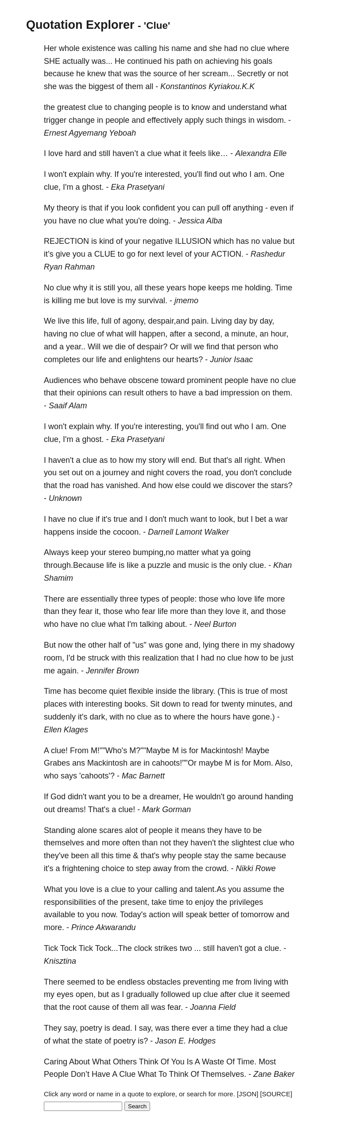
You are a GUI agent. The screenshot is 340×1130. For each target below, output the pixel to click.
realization (161, 657)
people (160, 107)
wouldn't (210, 796)
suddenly (60, 716)
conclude (276, 472)
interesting (103, 704)
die (120, 346)
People (56, 1074)
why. (104, 174)
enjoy (204, 902)
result (133, 392)
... (197, 948)
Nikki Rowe (256, 868)
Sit (154, 704)
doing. (160, 220)
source (165, 73)
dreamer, (165, 796)
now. (109, 914)
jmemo (186, 300)
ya (224, 552)
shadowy (278, 645)
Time (283, 287)
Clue (127, 1074)
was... (102, 61)
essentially (99, 598)
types (149, 598)
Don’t (80, 1074)
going (241, 552)
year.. (75, 346)
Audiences (62, 380)
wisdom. (271, 120)
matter (188, 552)
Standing (59, 830)
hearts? (189, 359)
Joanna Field (213, 1007)
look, (226, 519)
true (121, 519)
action (159, 914)
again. (68, 670)
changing (130, 107)
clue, (52, 187)
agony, (134, 321)
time (123, 855)
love (55, 153)
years (176, 287)
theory (68, 207)
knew (96, 73)
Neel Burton (215, 624)
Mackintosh (107, 763)
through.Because (74, 565)
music (198, 565)
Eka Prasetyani (138, 187)
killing (62, 300)
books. (136, 704)
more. (54, 927)
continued (144, 61)
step (143, 868)
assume (257, 889)
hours (221, 716)
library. (204, 691)
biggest (101, 86)
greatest (71, 107)
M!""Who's (109, 750)
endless (131, 982)
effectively (164, 120)
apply (194, 120)
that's (222, 460)
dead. (122, 1028)
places (55, 704)
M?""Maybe (149, 750)
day (240, 321)
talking (151, 624)
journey (116, 472)
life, (93, 321)
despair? (152, 346)
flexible (140, 691)
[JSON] (247, 1094)
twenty (232, 704)
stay (211, 855)
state (93, 1040)
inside (87, 532)
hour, (279, 333)
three (129, 598)
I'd (70, 657)
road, (214, 472)
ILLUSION (193, 241)
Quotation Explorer (80, 24)
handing (279, 796)
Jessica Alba (200, 220)
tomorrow (257, 914)
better (219, 914)
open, (86, 994)
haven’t (125, 153)
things (235, 120)
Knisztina (60, 961)
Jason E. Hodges (185, 1040)
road (81, 485)
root (79, 1007)
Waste (213, 1061)
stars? (281, 485)
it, (98, 611)
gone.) (263, 716)
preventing (201, 982)
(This (226, 691)
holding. (259, 287)
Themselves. (223, 1074)
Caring (55, 1061)
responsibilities (70, 902)
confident (159, 207)
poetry (91, 1028)
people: (183, 598)
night (155, 472)
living (263, 982)
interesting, (164, 426)
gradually (142, 994)
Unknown (65, 498)
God (58, 796)
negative (158, 241)
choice (113, 868)
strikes (166, 948)
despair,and (168, 321)
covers (177, 472)
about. (176, 624)
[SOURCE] (276, 1094)
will (130, 333)
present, (134, 902)
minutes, (262, 704)
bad (211, 392)
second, (208, 333)
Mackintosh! (222, 750)
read (200, 704)
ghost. (93, 187)
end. (189, 460)
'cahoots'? (97, 775)
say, (71, 1028)
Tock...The (113, 948)
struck (98, 657)
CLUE (105, 254)
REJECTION (66, 241)
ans (78, 763)
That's (98, 809)
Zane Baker (273, 1074)
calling (145, 48)
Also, (284, 763)
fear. (175, 1007)
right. (253, 460)
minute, (244, 333)
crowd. (217, 868)
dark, (99, 716)
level (174, 254)
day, (267, 321)
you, (124, 287)
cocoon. (127, 532)
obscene (143, 380)
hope (197, 287)
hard (73, 153)
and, (193, 645)
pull (213, 207)
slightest (246, 842)
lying (211, 645)
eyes (65, 994)
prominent (204, 380)
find (210, 174)
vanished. (123, 485)
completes (62, 359)
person (249, 346)
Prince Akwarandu (103, 927)
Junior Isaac (231, 359)
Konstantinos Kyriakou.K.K (207, 86)
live (64, 321)
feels (197, 153)
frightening (80, 868)
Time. (246, 1061)
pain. (200, 321)
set (64, 472)
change (82, 120)
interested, (163, 174)
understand (247, 107)
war (281, 519)
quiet (117, 691)
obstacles (164, 982)
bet (260, 519)
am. (260, 174)
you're (131, 174)
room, (54, 657)
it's (106, 519)
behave (113, 380)
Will (94, 346)
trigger (55, 120)
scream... (218, 73)
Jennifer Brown (112, 670)
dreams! (71, 809)
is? (143, 1040)
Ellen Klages (66, 729)
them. (282, 392)
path (184, 61)
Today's (133, 914)
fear (86, 611)
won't (57, 174)
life (101, 359)
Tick (51, 948)
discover (240, 485)
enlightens (142, 359)
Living (221, 321)
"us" (139, 645)
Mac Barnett (143, 775)
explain (81, 174)
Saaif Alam (68, 405)
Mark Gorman (166, 809)
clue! (59, 750)
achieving (222, 61)
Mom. (263, 763)
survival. (152, 300)
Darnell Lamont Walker (188, 532)
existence (99, 48)
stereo (119, 552)
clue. (257, 565)
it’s (49, 254)
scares (111, 830)
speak (196, 914)
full (106, 321)
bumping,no (153, 552)
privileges (246, 902)
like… (218, 153)
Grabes (57, 763)
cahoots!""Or (174, 763)
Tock (68, 948)
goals (262, 61)
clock (143, 948)
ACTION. (227, 254)
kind (106, 241)
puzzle (158, 565)
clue (258, 48)
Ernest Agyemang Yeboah (90, 133)
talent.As (210, 889)
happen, (153, 333)
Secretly (251, 73)
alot (131, 830)
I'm (68, 187)
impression (239, 392)
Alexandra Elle (260, 153)
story (157, 460)
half (114, 645)
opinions (92, 392)
